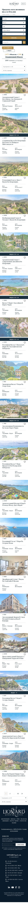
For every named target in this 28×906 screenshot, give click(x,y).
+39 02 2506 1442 (12, 865)
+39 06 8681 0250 (12, 868)
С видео (9, 50)
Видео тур (13, 135)
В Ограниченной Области (14, 55)
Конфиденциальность (7, 829)
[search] (14, 37)
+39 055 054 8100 (12, 861)
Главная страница (6, 14)
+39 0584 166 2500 (12, 879)
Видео (14, 693)
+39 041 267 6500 (12, 873)
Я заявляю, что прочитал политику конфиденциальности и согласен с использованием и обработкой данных (15, 848)
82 (18, 793)
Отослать (20, 845)
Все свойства (8, 48)
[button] (25, 95)
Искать (13, 14)
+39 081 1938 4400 (12, 870)
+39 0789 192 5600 (12, 875)
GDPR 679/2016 (17, 829)
